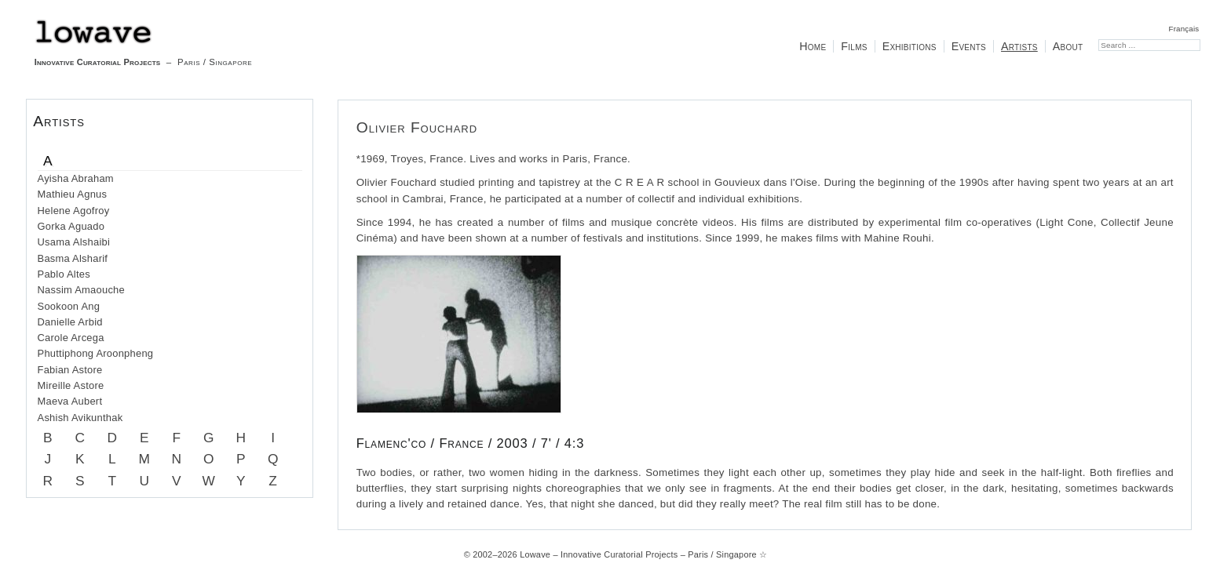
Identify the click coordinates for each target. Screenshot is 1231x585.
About (1068, 46)
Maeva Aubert (70, 401)
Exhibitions (909, 46)
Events (969, 46)
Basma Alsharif (73, 258)
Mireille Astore (71, 385)
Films (854, 46)
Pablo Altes (64, 274)
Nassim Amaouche (81, 290)
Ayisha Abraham (76, 178)
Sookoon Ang (69, 306)
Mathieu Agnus (73, 194)
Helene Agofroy (74, 210)
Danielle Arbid (70, 322)
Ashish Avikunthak (80, 417)
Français (1184, 28)
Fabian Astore (70, 370)
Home (812, 46)
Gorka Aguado (71, 226)
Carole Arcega (71, 337)
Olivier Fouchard (416, 127)
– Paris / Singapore (143, 43)
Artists (1019, 46)
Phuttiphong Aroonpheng (96, 353)
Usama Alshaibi (74, 242)
